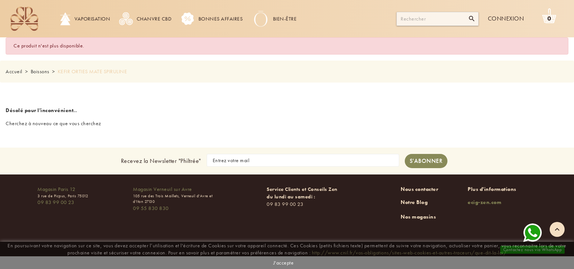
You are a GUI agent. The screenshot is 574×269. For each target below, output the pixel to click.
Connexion (506, 18)
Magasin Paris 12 (56, 189)
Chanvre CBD (145, 19)
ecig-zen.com (484, 202)
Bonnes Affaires (211, 19)
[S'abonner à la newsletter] (426, 161)
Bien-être (274, 19)
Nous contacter (419, 189)
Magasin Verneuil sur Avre (162, 189)
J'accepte (283, 262)
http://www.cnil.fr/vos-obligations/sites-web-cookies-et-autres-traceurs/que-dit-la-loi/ (409, 252)
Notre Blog (414, 202)
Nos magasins (418, 216)
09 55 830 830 (151, 208)
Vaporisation (85, 19)
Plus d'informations (492, 189)
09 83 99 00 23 (55, 202)
